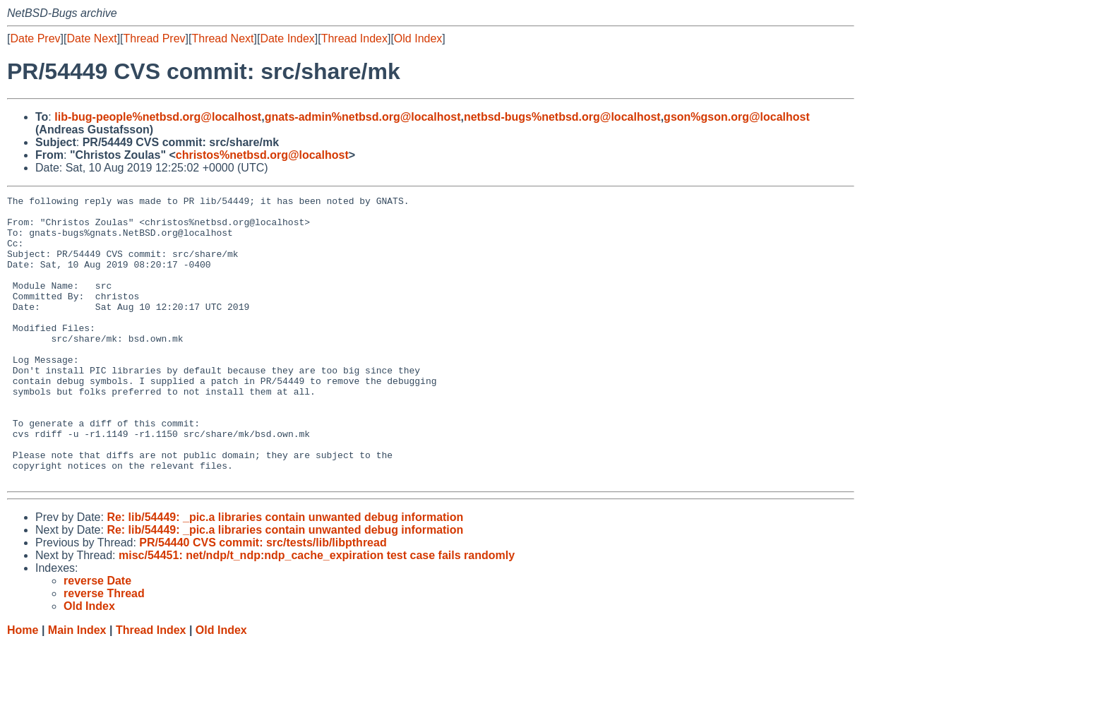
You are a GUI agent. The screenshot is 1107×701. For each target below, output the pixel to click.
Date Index (287, 38)
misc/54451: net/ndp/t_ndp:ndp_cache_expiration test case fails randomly (317, 612)
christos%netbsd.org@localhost (262, 155)
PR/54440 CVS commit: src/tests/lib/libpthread (262, 600)
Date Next (91, 38)
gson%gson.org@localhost (737, 117)
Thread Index (354, 38)
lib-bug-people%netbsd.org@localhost (157, 117)
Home (22, 687)
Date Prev (35, 38)
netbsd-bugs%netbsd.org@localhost (562, 117)
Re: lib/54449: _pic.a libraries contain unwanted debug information (285, 574)
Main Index (77, 687)
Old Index (418, 38)
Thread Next (222, 38)
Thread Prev (155, 38)
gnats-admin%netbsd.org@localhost (363, 117)
